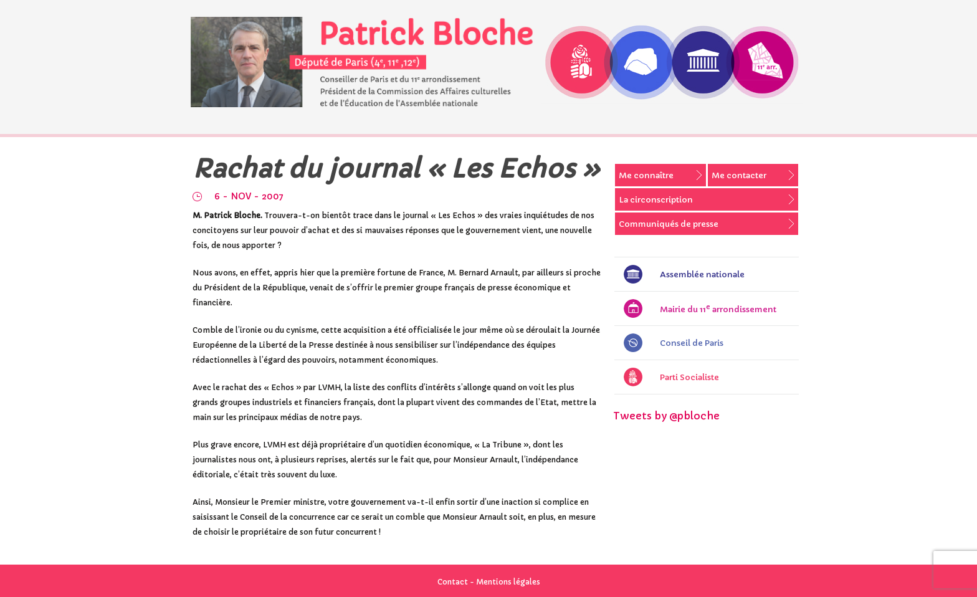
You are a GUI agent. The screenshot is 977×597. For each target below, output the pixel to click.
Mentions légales (508, 581)
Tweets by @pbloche (666, 415)
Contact (452, 581)
